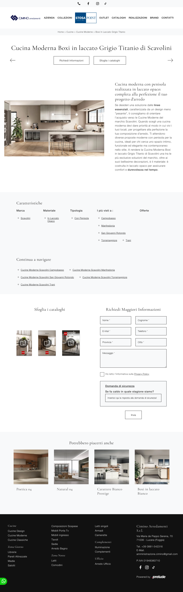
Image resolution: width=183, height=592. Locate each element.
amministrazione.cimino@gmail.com (157, 553)
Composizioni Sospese (64, 526)
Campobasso (108, 218)
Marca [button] (20, 210)
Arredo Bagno (59, 548)
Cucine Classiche (18, 539)
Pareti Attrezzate (17, 556)
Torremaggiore (109, 240)
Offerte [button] (144, 210)
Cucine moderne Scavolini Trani (38, 284)
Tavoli (54, 539)
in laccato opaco (53, 219)
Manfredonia (108, 225)
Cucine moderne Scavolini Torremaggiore (105, 277)
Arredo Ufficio (103, 563)
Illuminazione (102, 547)
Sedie (54, 543)
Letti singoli (101, 526)
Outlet (104, 17)
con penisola (82, 218)
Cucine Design (16, 530)
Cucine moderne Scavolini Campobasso (42, 269)
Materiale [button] (49, 210)
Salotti (11, 565)
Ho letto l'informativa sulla (127, 373)
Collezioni (65, 17)
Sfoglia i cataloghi (110, 60)
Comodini (57, 564)
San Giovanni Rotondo (113, 232)
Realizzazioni (138, 17)
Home (61, 32)
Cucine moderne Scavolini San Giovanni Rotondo (47, 277)
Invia (133, 414)
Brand (154, 17)
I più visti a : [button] (105, 210)
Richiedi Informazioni (71, 60)
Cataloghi (119, 17)
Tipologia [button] (76, 210)
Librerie (12, 551)
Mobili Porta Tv (60, 530)
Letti (53, 560)
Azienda (49, 17)
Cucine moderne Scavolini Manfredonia (94, 269)
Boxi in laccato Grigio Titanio (110, 32)
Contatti (168, 17)
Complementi (102, 551)
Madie (11, 560)
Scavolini (25, 218)
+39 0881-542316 (152, 546)
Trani (128, 240)
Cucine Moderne (84, 32)
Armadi (99, 530)
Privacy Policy (141, 373)
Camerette (101, 534)
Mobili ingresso (60, 534)
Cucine (69, 32)
